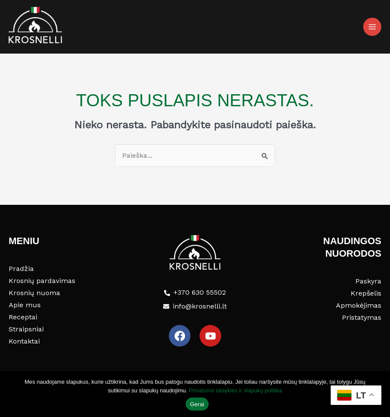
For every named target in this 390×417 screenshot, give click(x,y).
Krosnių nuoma (34, 293)
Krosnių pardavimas (42, 281)
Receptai (23, 317)
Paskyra (368, 281)
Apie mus (25, 305)
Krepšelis (366, 293)
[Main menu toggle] (372, 27)
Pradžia (21, 268)
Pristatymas (361, 317)
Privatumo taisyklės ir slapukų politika (235, 390)
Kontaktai (24, 341)
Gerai (197, 404)
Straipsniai (26, 329)
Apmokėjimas (358, 305)
